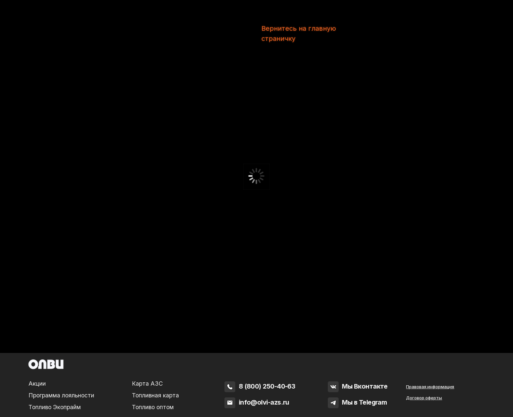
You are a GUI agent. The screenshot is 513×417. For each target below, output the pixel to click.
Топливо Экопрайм (54, 407)
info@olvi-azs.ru (264, 402)
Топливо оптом (153, 407)
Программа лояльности (61, 395)
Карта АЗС (147, 383)
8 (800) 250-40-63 (267, 386)
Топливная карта (155, 395)
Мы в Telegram (364, 402)
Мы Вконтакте (364, 386)
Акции (37, 383)
